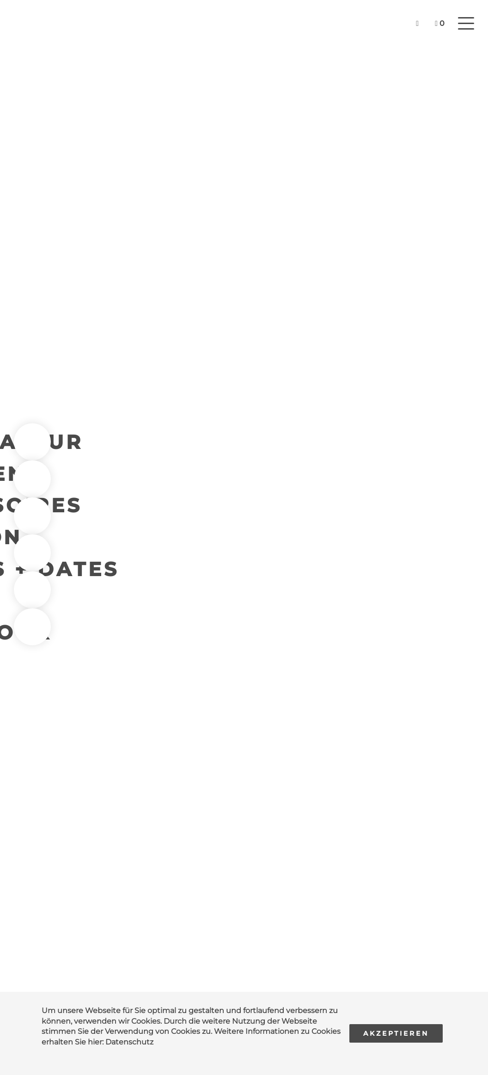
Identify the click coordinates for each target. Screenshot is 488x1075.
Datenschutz (129, 1042)
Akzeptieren (396, 1033)
